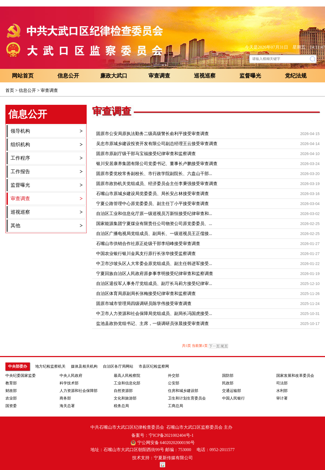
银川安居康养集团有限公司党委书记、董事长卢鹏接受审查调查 (156, 163)
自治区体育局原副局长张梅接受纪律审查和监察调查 (146, 293)
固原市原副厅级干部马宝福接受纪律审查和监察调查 (146, 153)
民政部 (227, 383)
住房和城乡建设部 (183, 391)
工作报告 (47, 172)
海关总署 (67, 406)
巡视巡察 (205, 76)
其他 (47, 226)
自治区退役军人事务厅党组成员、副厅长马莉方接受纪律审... (154, 283)
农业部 (11, 398)
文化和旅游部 (125, 398)
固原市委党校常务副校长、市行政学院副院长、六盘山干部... (154, 173)
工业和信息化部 (127, 383)
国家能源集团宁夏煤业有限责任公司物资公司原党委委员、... (154, 223)
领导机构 (47, 131)
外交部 (173, 376)
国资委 (11, 406)
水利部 (282, 391)
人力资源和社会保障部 (79, 391)
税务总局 (121, 406)
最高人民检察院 (127, 376)
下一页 (214, 346)
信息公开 (68, 76)
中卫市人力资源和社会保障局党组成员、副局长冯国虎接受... (154, 313)
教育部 (11, 383)
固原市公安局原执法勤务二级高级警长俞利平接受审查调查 (152, 133)
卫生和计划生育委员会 (187, 398)
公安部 (173, 383)
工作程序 (47, 158)
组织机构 (47, 145)
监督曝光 (250, 76)
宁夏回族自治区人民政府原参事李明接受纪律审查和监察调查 (154, 273)
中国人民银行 (233, 398)
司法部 (282, 383)
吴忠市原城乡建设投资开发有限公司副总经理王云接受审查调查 (156, 143)
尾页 (224, 346)
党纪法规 (296, 76)
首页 (9, 90)
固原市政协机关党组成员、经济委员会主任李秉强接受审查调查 (156, 183)
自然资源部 (123, 391)
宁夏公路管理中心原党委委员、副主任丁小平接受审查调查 (152, 203)
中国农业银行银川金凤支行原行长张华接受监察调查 (146, 253)
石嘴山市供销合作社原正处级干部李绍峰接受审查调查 (148, 243)
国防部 (227, 376)
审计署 (282, 398)
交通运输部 (231, 391)
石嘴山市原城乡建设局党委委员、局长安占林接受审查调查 (152, 193)
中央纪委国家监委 (20, 376)
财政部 (11, 391)
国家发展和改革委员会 (295, 376)
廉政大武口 (113, 76)
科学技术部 (69, 383)
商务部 (65, 398)
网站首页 (23, 76)
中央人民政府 (71, 376)
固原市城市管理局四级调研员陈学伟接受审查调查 (143, 303)
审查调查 (159, 76)
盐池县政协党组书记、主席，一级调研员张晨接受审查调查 (152, 323)
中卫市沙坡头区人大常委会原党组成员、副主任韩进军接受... (154, 263)
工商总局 (175, 406)
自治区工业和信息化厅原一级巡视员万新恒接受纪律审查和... (154, 213)
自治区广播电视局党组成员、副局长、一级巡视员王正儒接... (154, 233)
